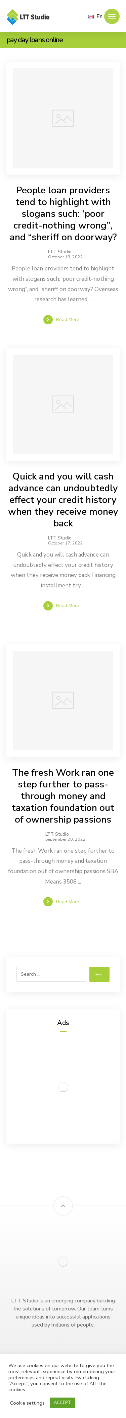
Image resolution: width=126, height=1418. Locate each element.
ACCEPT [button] (62, 1403)
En (95, 16)
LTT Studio (60, 252)
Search (99, 974)
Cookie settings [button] (27, 1403)
